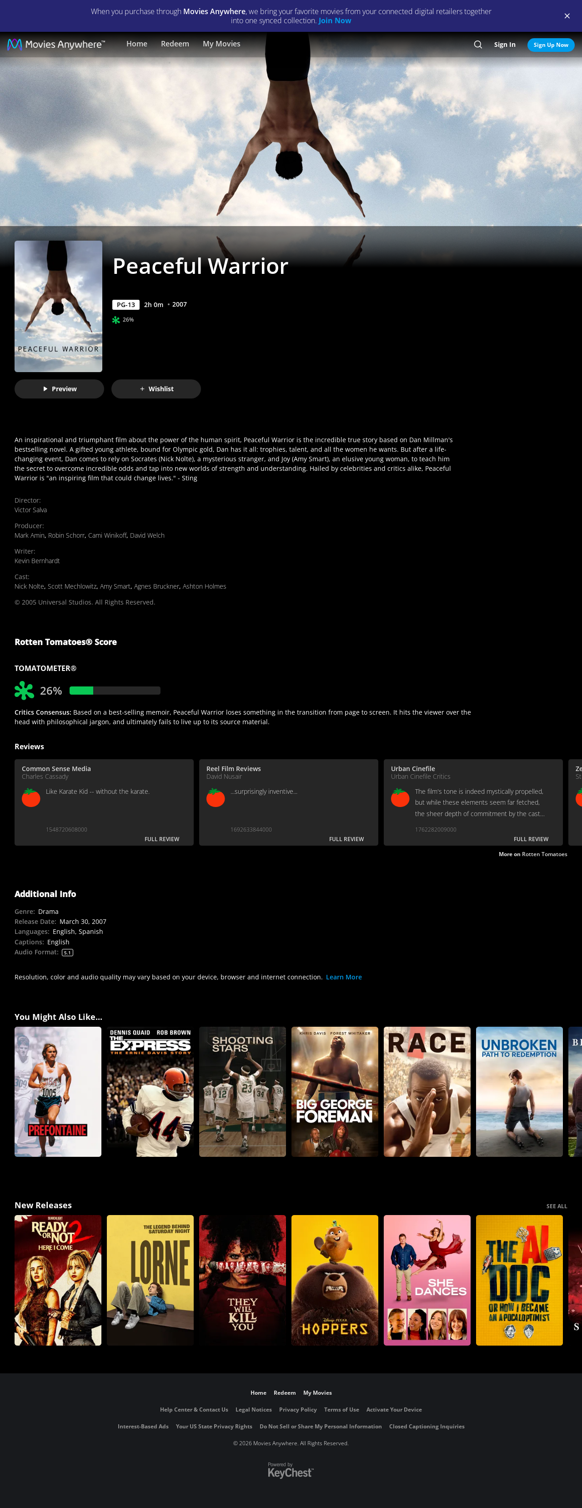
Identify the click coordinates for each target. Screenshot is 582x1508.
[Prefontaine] (58, 1092)
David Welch (147, 535)
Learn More (344, 977)
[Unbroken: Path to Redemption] (519, 1092)
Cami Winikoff (107, 535)
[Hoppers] (334, 1280)
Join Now (335, 20)
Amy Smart (115, 586)
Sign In (505, 44)
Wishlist (156, 388)
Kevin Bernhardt (37, 560)
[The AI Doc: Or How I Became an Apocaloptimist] (519, 1280)
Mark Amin (30, 535)
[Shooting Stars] (242, 1092)
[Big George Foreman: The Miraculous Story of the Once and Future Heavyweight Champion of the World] (334, 1092)
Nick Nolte (29, 586)
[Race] (427, 1092)
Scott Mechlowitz (72, 586)
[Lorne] (150, 1280)
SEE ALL (557, 1206)
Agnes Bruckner (156, 586)
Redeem (175, 44)
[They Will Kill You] (242, 1280)
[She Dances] (427, 1280)
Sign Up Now (551, 45)
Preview (59, 388)
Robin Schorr (66, 535)
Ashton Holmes (204, 586)
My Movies (222, 44)
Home (136, 44)
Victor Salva (31, 509)
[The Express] (150, 1092)
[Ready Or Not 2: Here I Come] (58, 1280)
